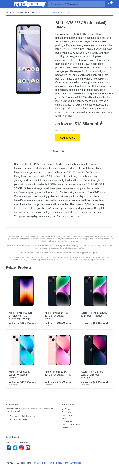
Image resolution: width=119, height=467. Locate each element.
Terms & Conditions (73, 463)
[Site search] (73, 4)
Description (59, 151)
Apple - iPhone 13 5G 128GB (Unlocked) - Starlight (20, 374)
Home (8, 12)
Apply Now (66, 412)
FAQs (64, 418)
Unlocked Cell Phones (25, 12)
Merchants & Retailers (71, 425)
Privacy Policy (39, 463)
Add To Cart (67, 137)
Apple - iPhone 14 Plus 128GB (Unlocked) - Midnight (56, 315)
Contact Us (66, 428)
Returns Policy (55, 463)
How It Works (67, 415)
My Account (66, 409)
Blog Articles (67, 421)
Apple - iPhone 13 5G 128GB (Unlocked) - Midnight (92, 374)
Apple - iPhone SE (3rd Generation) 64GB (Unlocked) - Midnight (20, 315)
